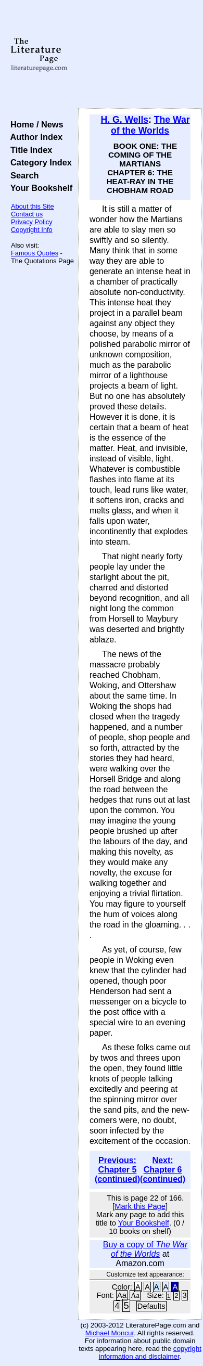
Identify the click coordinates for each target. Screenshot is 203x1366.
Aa (121, 1295)
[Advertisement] (140, 55)
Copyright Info (32, 230)
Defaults (151, 1306)
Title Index (29, 149)
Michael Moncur (109, 1333)
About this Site (32, 206)
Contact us (27, 214)
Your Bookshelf (39, 187)
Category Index (39, 162)
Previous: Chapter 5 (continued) (117, 1169)
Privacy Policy (32, 222)
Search (22, 175)
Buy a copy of (145, 1249)
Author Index (34, 136)
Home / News (35, 124)
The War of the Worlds (150, 125)
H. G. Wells (125, 119)
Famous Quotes (34, 253)
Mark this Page (140, 1206)
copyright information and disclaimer (150, 1352)
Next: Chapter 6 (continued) (162, 1169)
